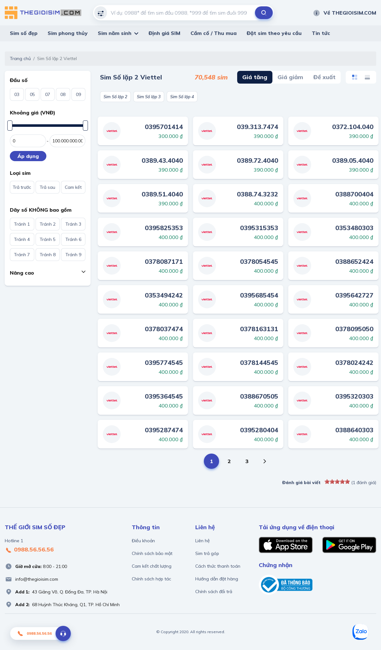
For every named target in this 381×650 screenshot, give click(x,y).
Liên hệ (202, 541)
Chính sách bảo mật (152, 553)
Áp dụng (28, 156)
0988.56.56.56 (29, 550)
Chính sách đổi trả (213, 591)
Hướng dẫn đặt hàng (216, 579)
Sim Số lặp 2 (115, 96)
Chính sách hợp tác (151, 579)
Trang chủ (20, 58)
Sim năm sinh (114, 33)
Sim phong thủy (68, 33)
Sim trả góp (207, 553)
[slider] (337, 481)
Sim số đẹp (23, 33)
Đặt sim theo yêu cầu (274, 33)
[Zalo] (360, 632)
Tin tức (321, 33)
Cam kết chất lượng (151, 566)
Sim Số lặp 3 (149, 96)
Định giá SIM (164, 33)
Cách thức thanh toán (217, 566)
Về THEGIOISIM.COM (344, 13)
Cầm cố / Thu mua (213, 33)
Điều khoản (143, 541)
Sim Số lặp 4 (182, 96)
